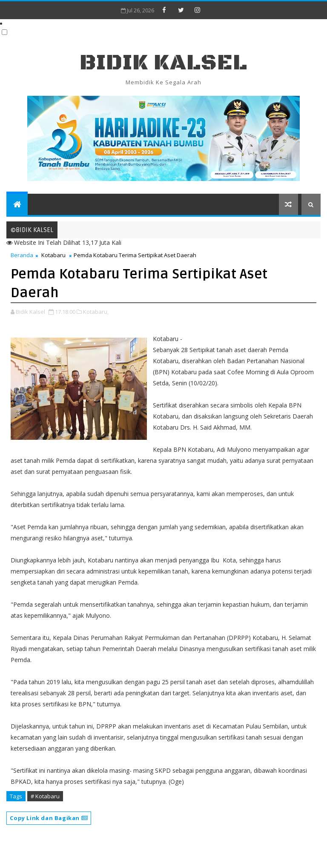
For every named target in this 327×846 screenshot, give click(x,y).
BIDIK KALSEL (163, 63)
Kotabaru (53, 255)
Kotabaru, (96, 311)
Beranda (22, 255)
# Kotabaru (45, 796)
